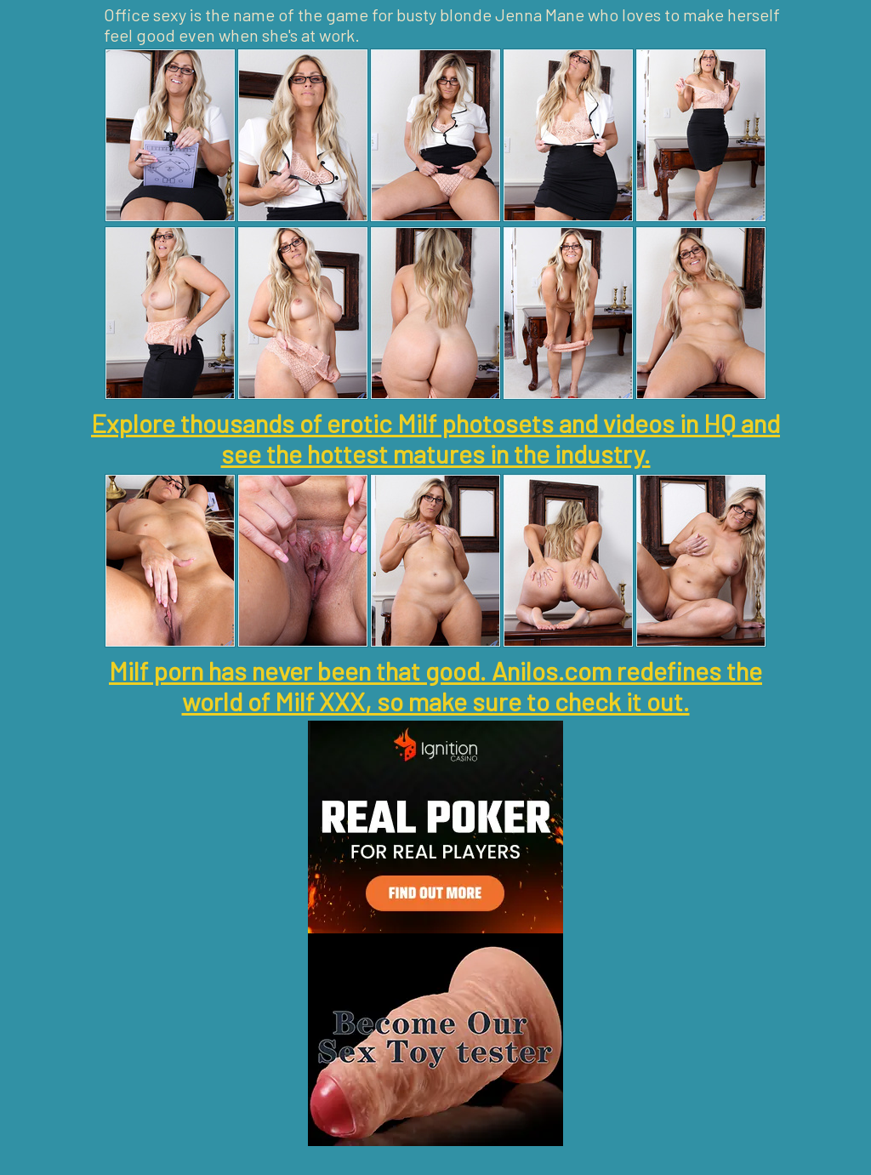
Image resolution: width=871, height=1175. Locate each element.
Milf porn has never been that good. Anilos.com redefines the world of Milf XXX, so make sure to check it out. (435, 685)
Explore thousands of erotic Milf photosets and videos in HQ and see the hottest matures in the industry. (435, 438)
